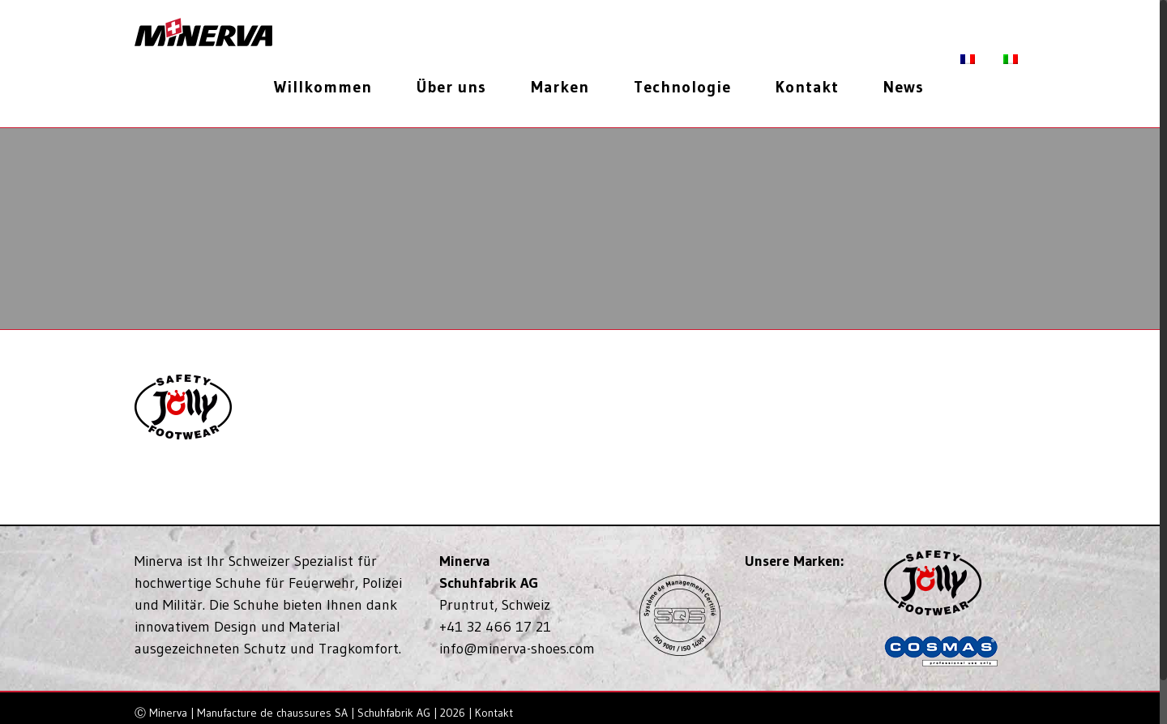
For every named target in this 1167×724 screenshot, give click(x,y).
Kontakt (494, 712)
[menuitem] (329, 86)
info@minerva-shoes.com (517, 649)
